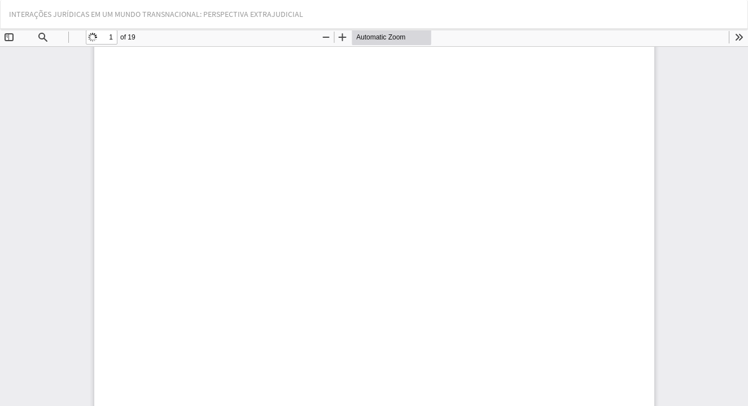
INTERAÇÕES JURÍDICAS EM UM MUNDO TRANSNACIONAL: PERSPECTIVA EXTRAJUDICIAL (156, 14)
